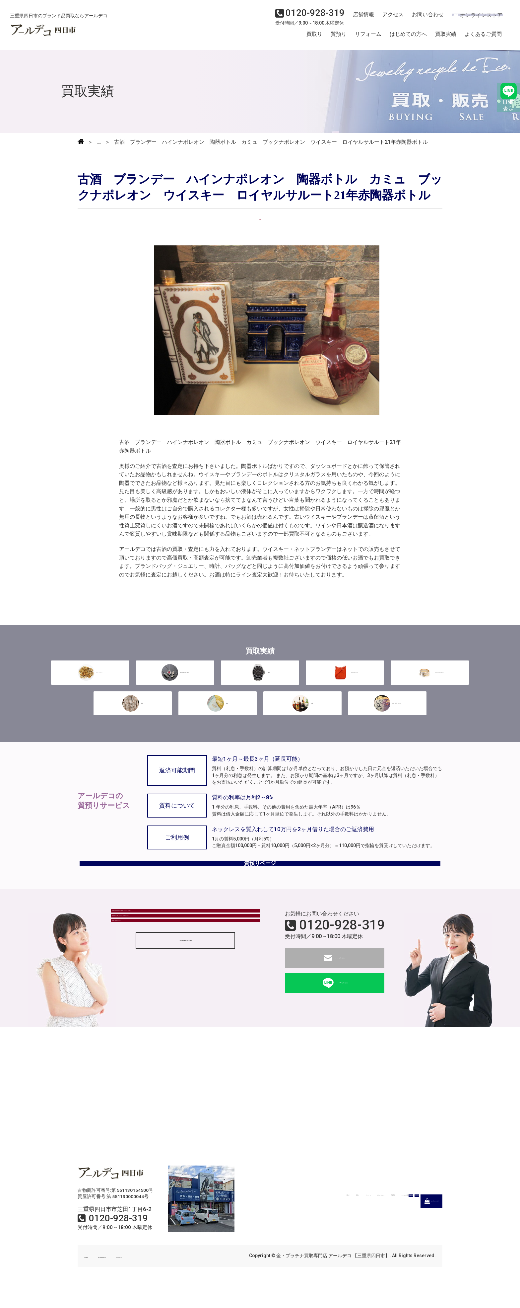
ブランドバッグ (345, 680)
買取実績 (445, 37)
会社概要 (93, 1277)
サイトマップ (174, 1277)
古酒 (302, 708)
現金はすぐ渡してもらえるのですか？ (161, 956)
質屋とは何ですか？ (139, 974)
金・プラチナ (90, 680)
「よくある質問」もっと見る (185, 1001)
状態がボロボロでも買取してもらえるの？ (166, 938)
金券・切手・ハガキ (387, 708)
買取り (314, 37)
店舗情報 (361, 19)
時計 (260, 680)
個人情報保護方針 (131, 1277)
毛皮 (132, 708)
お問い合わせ (422, 19)
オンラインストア (473, 19)
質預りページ (260, 878)
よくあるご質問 (483, 37)
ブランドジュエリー (430, 680)
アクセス (389, 19)
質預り (339, 37)
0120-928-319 (342, 946)
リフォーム (368, 37)
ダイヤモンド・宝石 (175, 680)
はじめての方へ (408, 37)
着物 (217, 708)
